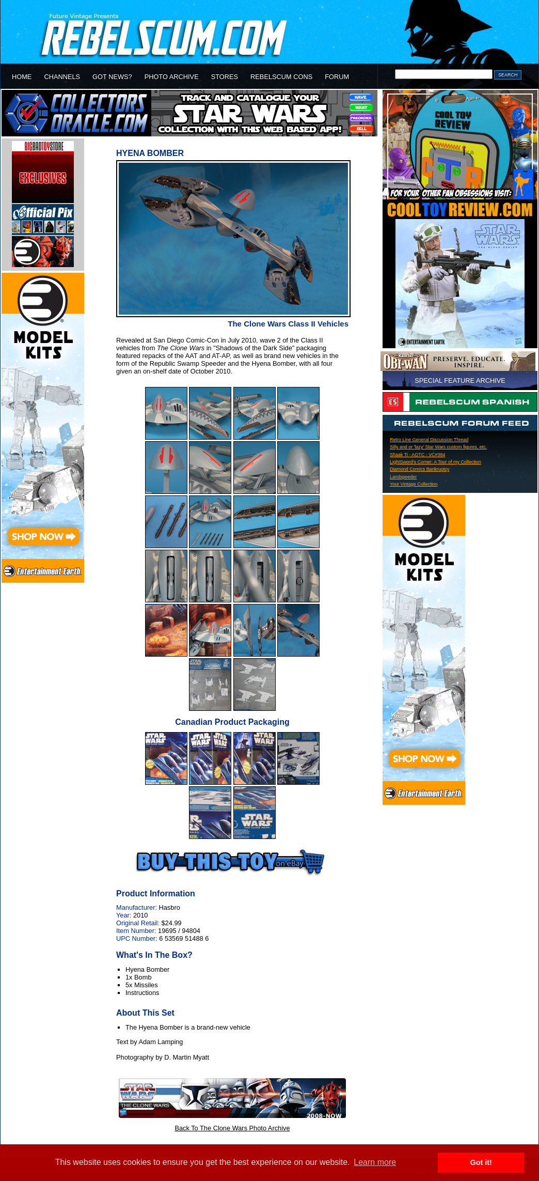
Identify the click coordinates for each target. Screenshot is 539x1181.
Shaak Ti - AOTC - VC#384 (417, 454)
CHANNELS (62, 77)
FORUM (337, 77)
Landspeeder (403, 476)
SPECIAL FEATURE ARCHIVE (460, 380)
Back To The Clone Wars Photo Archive (232, 1128)
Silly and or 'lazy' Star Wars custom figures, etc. (438, 446)
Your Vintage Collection (414, 484)
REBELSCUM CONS (281, 77)
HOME (21, 77)
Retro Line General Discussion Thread (429, 439)
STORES (224, 77)
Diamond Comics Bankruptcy (419, 469)
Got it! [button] (481, 1162)
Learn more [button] (375, 1162)
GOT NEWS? (112, 77)
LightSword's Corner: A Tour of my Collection (435, 461)
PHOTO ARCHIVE (172, 77)
